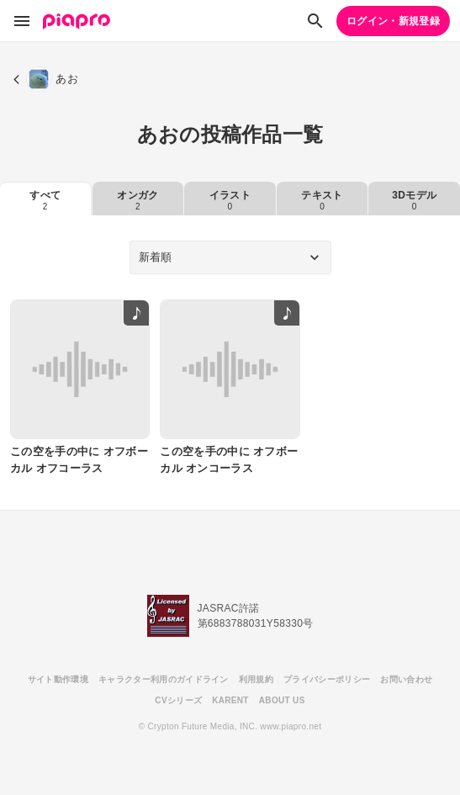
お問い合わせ (406, 679)
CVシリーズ (178, 700)
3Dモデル (414, 200)
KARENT (230, 700)
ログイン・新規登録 (393, 21)
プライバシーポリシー (326, 679)
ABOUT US (282, 700)
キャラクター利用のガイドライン (163, 679)
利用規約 (256, 679)
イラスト (230, 200)
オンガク (137, 200)
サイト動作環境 (58, 679)
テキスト (321, 200)
